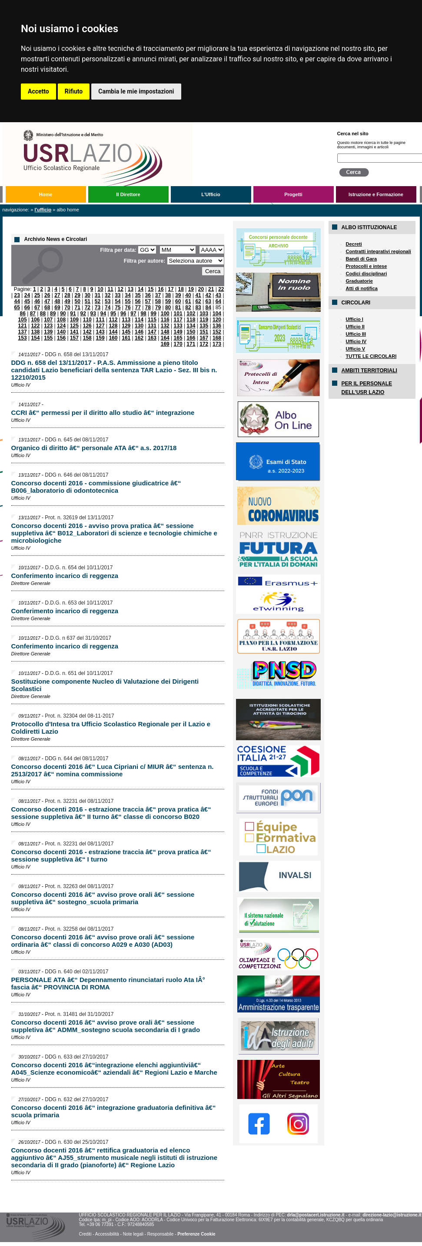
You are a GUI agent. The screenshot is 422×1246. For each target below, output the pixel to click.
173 (217, 344)
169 (165, 344)
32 (107, 295)
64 (218, 301)
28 (67, 295)
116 (165, 320)
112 (113, 320)
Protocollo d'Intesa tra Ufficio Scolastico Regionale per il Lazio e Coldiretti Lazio (111, 727)
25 (37, 295)
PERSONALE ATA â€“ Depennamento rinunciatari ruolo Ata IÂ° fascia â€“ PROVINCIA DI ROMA (108, 983)
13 (130, 289)
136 (217, 326)
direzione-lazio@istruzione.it (391, 1215)
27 (57, 295)
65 (17, 307)
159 (100, 338)
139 (48, 332)
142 (87, 332)
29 (77, 295)
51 (87, 301)
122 (35, 326)
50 (77, 301)
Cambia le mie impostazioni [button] (136, 91)
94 (103, 314)
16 (160, 289)
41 (198, 295)
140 (61, 332)
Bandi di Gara (361, 258)
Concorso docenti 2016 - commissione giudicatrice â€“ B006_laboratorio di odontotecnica (96, 486)
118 (190, 320)
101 (178, 314)
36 (148, 295)
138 (35, 332)
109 (74, 320)
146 (139, 332)
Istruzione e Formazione (376, 194)
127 (100, 326)
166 (190, 338)
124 (61, 326)
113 (126, 320)
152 (217, 332)
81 (178, 307)
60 (178, 301)
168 (217, 338)
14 (140, 289)
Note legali (133, 1234)
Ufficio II (355, 326)
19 (191, 289)
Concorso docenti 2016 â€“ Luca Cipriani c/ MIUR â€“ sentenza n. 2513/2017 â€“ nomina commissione (112, 770)
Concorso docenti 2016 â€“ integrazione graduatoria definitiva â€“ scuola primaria (113, 1111)
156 (61, 338)
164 (165, 338)
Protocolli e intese (366, 266)
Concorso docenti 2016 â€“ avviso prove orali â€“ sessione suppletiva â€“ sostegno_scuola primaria (103, 898)
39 (178, 295)
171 (190, 344)
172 (203, 344)
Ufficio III (356, 334)
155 (48, 338)
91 (73, 314)
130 (139, 326)
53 (107, 301)
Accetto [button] (38, 91)
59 (168, 301)
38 (168, 295)
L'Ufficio (210, 194)
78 (148, 307)
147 (152, 332)
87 (33, 314)
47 (47, 301)
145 (126, 332)
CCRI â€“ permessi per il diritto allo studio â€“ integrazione (103, 412)
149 (178, 332)
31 (97, 295)
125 (74, 326)
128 (113, 326)
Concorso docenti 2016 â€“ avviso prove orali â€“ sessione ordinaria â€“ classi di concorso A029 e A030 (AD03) (103, 940)
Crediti (85, 1234)
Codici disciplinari (366, 273)
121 (22, 326)
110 (87, 320)
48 (57, 301)
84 (208, 307)
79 (158, 307)
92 (83, 314)
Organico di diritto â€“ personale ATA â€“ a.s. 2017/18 (94, 447)
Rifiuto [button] (74, 91)
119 (203, 320)
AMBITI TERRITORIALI (369, 370)
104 (217, 314)
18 (181, 289)
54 (117, 301)
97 (133, 314)
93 (93, 314)
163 (152, 338)
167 (203, 338)
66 (27, 307)
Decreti (354, 244)
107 (48, 320)
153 (22, 338)
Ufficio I (354, 319)
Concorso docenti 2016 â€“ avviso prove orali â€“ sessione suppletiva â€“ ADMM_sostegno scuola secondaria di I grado (105, 1026)
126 (87, 326)
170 (178, 344)
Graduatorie (359, 281)
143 (100, 332)
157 (74, 338)
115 (152, 320)
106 (35, 320)
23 (17, 295)
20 (201, 289)
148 (165, 332)
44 (17, 301)
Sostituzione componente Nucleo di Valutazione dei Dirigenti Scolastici (105, 685)
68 (47, 307)
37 (158, 295)
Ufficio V (356, 348)
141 (74, 332)
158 (87, 338)
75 (117, 307)
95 (113, 314)
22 (221, 289)
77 (137, 307)
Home (46, 194)
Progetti (293, 194)
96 (123, 314)
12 (120, 289)
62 (198, 301)
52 (97, 301)
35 (137, 295)
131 (152, 326)
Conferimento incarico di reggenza (65, 575)
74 (107, 307)
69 (57, 307)
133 (178, 326)
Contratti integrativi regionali (378, 251)
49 (67, 301)
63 (208, 301)
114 (139, 320)
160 (113, 338)
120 (217, 320)
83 (198, 307)
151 (203, 332)
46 (37, 301)
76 (127, 307)
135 (203, 326)
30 (87, 295)
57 (148, 301)
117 (178, 320)
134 (190, 326)
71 (77, 307)
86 (23, 314)
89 (53, 314)
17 (170, 289)
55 (127, 301)
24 (27, 295)
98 (143, 314)
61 (188, 301)
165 (178, 338)
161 (126, 338)
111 (100, 320)
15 (150, 289)
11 (110, 289)
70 (67, 307)
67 (37, 307)
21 (211, 289)
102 (190, 314)
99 (153, 314)
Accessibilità (107, 1234)
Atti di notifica (362, 288)
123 (48, 326)
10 (100, 289)
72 (87, 307)
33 (117, 295)
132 (165, 326)
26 (47, 295)
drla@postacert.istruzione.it (316, 1215)
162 (139, 338)
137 (22, 332)
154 (35, 338)
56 (137, 301)
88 (43, 314)
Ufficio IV (356, 341)
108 (61, 320)
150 (190, 332)
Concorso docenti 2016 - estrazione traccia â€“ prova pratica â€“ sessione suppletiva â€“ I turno (111, 855)
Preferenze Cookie (196, 1234)
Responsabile (160, 1234)
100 (165, 314)
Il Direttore (128, 194)
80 (168, 307)
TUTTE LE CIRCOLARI (371, 356)
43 (218, 295)
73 (97, 307)
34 (127, 295)
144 (113, 332)
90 (63, 314)
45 (27, 301)
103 (203, 314)
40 (188, 295)
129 (126, 326)
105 (22, 320)
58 (158, 301)
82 (188, 307)
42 (208, 295)
